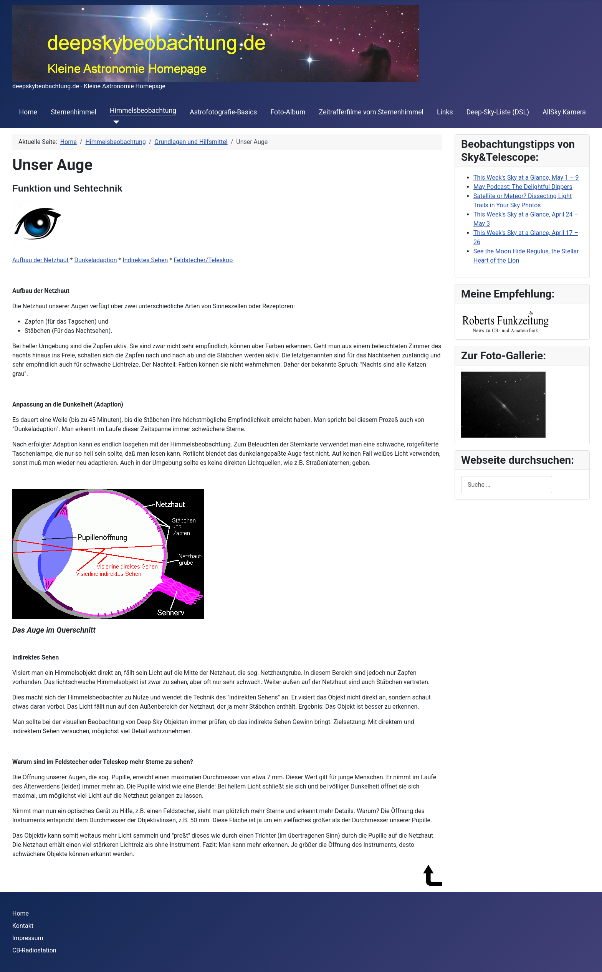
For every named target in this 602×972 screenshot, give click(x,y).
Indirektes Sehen (145, 260)
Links (445, 112)
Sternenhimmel (73, 112)
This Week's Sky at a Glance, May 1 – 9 (526, 177)
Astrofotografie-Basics (223, 112)
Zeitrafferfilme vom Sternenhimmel (371, 112)
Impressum (27, 938)
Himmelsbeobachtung (143, 110)
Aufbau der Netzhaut (40, 260)
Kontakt (22, 925)
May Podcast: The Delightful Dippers (522, 186)
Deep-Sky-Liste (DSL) (497, 112)
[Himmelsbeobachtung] (114, 122)
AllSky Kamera (564, 112)
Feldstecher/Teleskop (203, 260)
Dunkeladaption (95, 260)
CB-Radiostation (34, 950)
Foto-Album (288, 112)
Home (28, 112)
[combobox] (506, 484)
